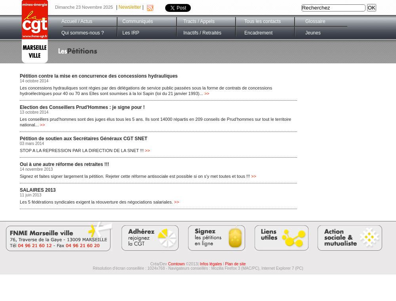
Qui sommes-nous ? (82, 33)
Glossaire (315, 21)
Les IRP (130, 33)
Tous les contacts (262, 21)
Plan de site (235, 264)
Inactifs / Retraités (202, 33)
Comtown (176, 264)
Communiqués (137, 21)
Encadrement (258, 33)
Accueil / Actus (76, 21)
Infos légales (211, 264)
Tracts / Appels (199, 21)
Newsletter (130, 7)
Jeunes (313, 33)
